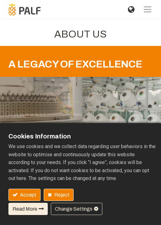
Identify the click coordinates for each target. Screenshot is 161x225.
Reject (61, 195)
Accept (28, 195)
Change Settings (73, 209)
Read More (24, 209)
